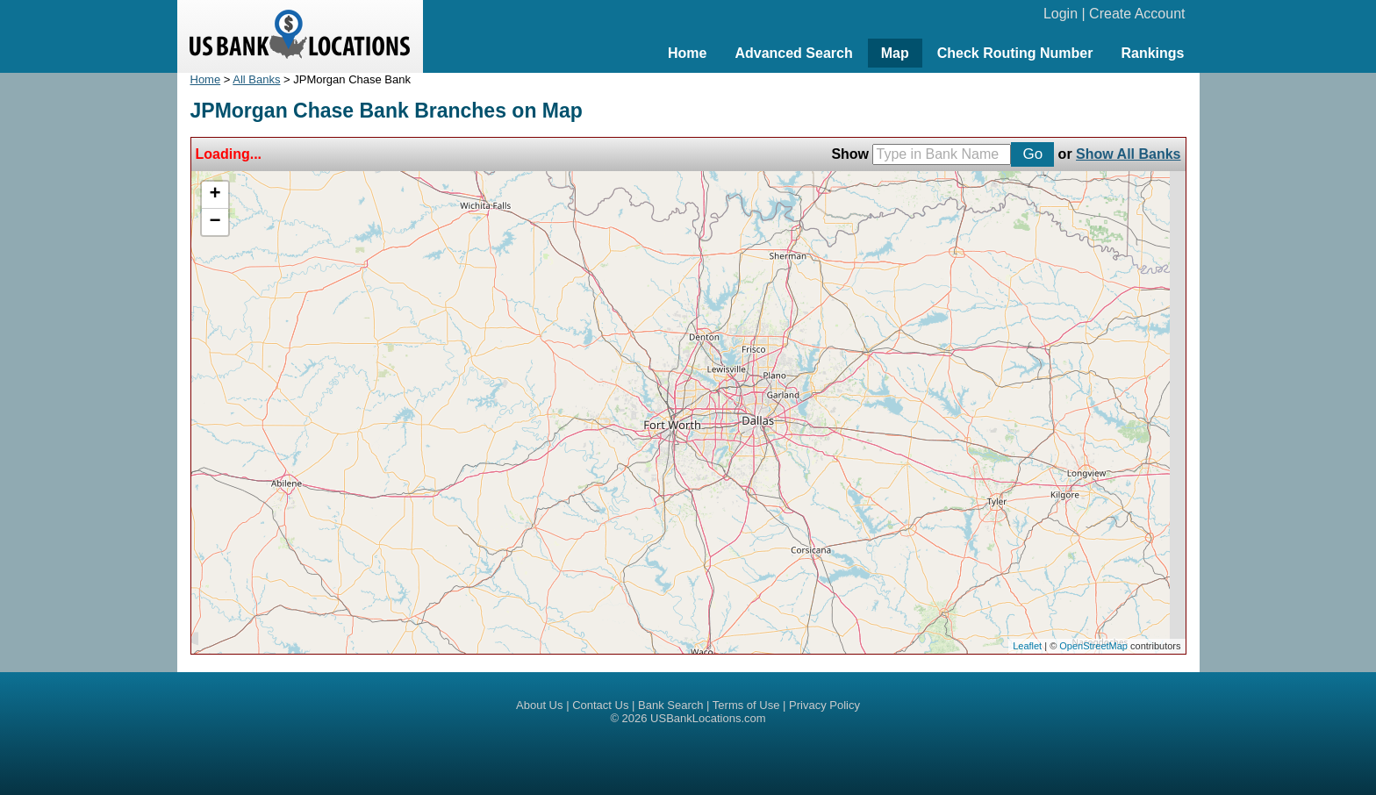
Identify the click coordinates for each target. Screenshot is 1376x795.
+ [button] (214, 195)
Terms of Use (746, 705)
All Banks (256, 79)
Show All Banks (1128, 154)
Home (687, 53)
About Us (539, 705)
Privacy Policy (824, 705)
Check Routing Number (1015, 53)
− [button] (214, 222)
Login (1060, 13)
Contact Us (600, 705)
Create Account (1137, 13)
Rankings (1152, 53)
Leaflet (1027, 646)
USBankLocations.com (708, 718)
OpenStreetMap (1093, 646)
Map (895, 53)
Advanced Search (793, 53)
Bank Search (670, 705)
